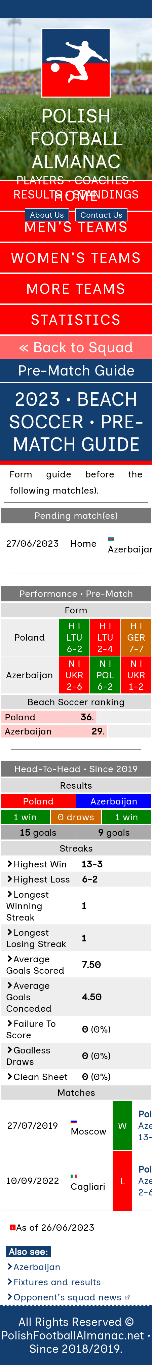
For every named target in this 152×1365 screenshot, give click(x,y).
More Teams (76, 288)
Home (76, 196)
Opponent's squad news (67, 1297)
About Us (47, 215)
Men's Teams (76, 227)
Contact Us (101, 215)
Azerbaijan (37, 1266)
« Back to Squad (76, 347)
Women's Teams (76, 257)
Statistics (76, 319)
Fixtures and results (57, 1282)
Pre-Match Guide (76, 370)
